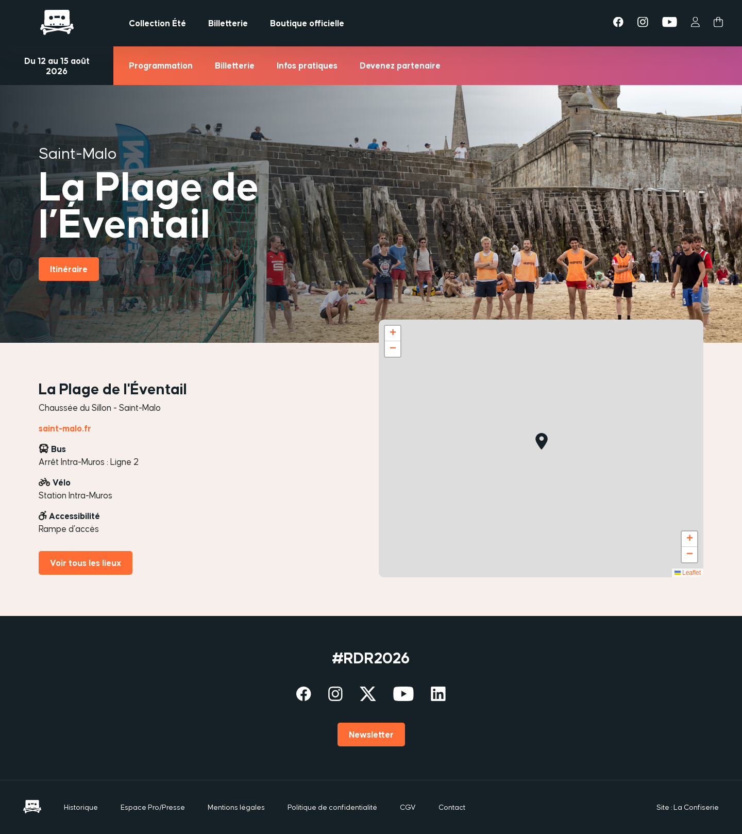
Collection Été (157, 23)
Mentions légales (236, 807)
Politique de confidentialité (332, 807)
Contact (452, 807)
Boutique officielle (307, 23)
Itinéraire (69, 269)
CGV (408, 807)
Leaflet (687, 572)
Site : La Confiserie (687, 807)
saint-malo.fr (65, 428)
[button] (541, 441)
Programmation (161, 65)
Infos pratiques (307, 65)
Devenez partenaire (400, 65)
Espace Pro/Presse (153, 807)
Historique (81, 807)
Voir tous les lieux (85, 563)
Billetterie (228, 23)
